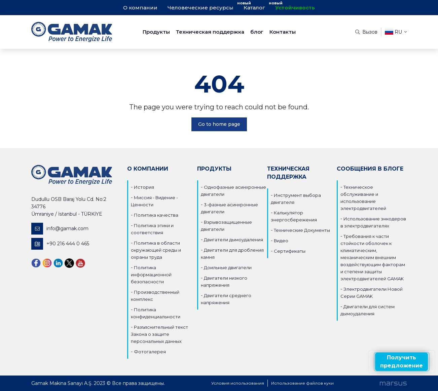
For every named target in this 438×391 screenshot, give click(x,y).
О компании (140, 7)
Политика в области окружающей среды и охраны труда (156, 250)
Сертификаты (289, 251)
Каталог (254, 7)
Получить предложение (401, 361)
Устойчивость (295, 7)
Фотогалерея (150, 351)
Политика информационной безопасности (151, 274)
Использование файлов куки (302, 383)
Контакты (282, 32)
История (144, 187)
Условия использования (237, 383)
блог (256, 32)
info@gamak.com (59, 229)
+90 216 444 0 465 (60, 244)
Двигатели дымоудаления (233, 239)
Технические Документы (302, 230)
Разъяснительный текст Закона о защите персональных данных (159, 334)
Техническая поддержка (210, 32)
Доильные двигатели (228, 267)
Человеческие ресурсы (200, 7)
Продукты (156, 32)
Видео (281, 240)
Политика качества (156, 215)
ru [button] (396, 32)
